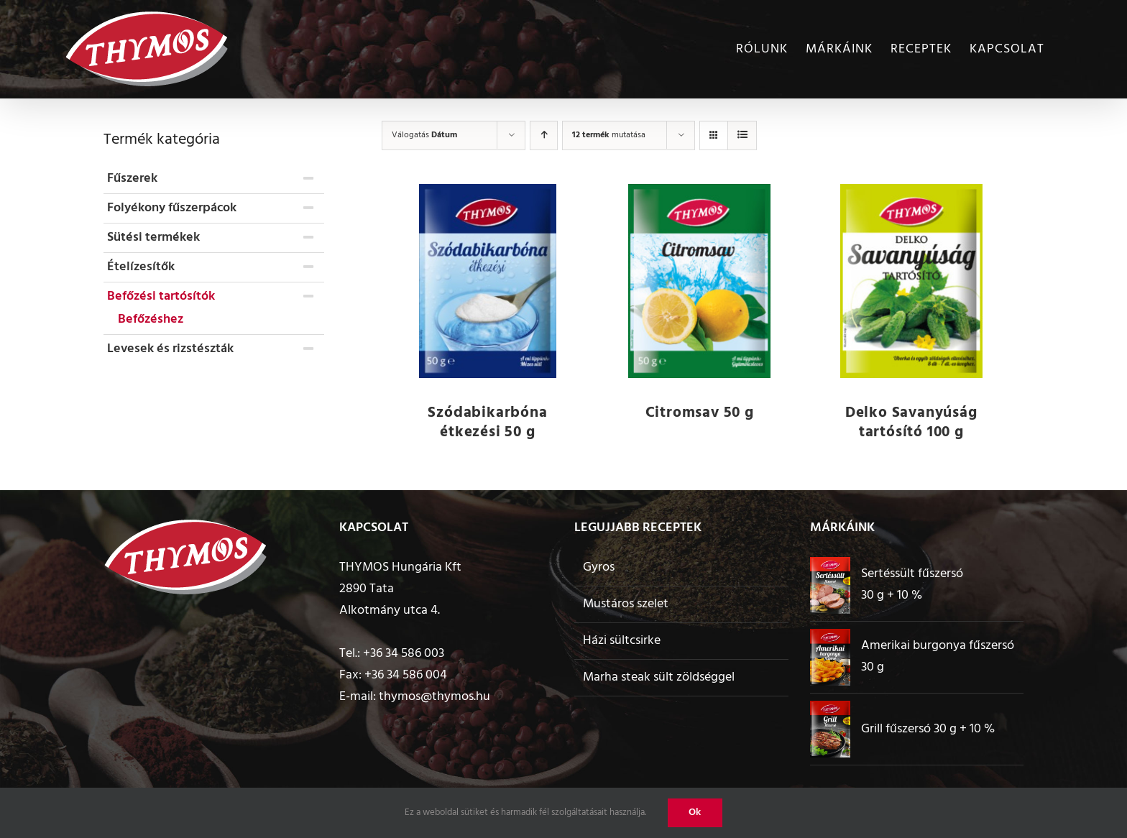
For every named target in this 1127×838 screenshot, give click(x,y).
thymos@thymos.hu (434, 696)
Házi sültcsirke (622, 640)
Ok (695, 812)
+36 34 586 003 (403, 653)
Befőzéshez (150, 319)
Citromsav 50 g (699, 413)
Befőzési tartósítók (161, 296)
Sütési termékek (153, 237)
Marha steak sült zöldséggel (659, 677)
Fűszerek (132, 178)
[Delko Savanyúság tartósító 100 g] (911, 281)
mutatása (608, 135)
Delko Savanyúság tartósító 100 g (911, 422)
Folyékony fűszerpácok (171, 208)
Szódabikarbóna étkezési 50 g (487, 422)
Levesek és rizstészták (170, 349)
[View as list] (742, 135)
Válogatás (424, 135)
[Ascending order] (544, 135)
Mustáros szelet (625, 604)
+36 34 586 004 (405, 675)
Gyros (599, 567)
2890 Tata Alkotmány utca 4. (389, 600)
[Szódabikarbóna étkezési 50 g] (487, 280)
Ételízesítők (141, 267)
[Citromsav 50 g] (699, 281)
